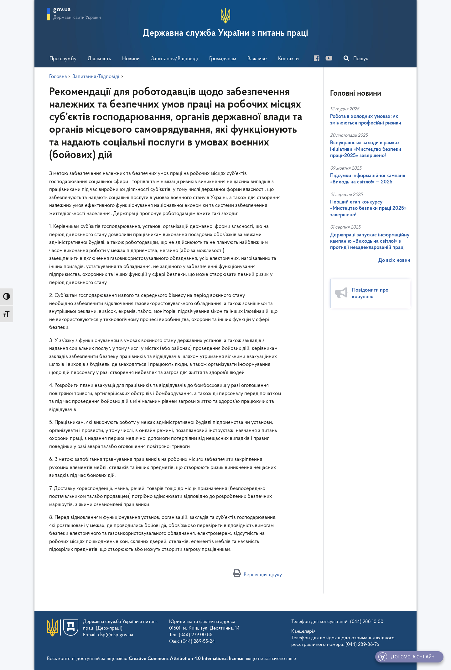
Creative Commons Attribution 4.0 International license (186, 658)
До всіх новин (394, 260)
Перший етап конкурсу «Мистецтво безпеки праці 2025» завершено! (368, 208)
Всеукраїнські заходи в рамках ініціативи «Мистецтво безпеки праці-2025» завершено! (365, 149)
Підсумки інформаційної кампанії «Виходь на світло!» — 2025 (367, 179)
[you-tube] (331, 59)
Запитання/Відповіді (174, 58)
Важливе (257, 58)
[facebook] (319, 59)
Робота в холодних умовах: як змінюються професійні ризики (365, 119)
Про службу (62, 58)
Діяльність (99, 58)
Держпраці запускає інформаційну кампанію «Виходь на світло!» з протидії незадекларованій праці (369, 241)
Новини (131, 58)
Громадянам (222, 58)
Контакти (288, 58)
